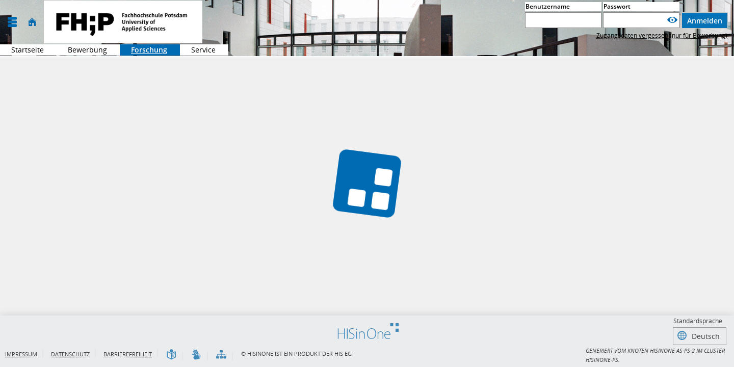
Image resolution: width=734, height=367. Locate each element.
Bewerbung (82, 50)
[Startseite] (32, 22)
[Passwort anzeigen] (672, 20)
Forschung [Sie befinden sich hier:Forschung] (143, 50)
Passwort (617, 6)
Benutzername (548, 6)
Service (198, 50)
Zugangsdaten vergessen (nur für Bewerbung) (661, 35)
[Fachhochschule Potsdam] (123, 22)
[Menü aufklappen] (12, 22)
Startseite (27, 50)
